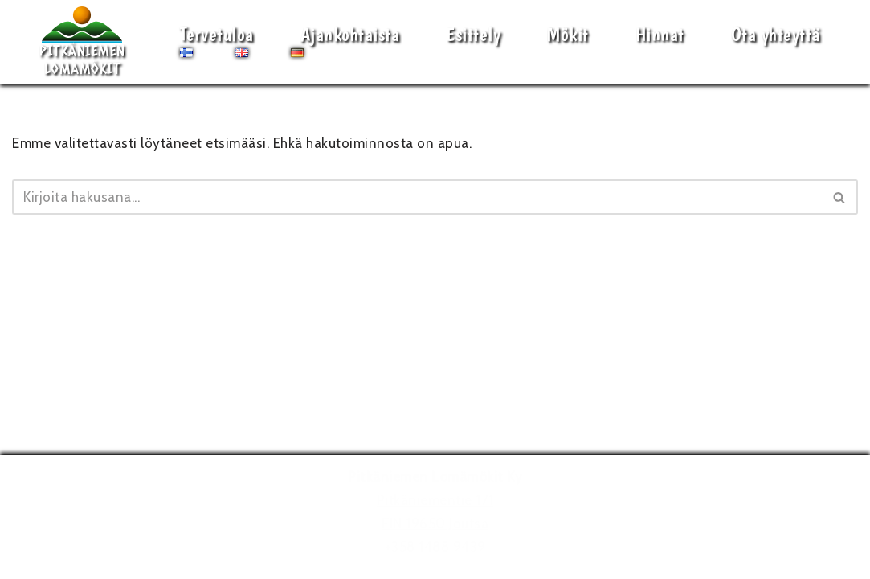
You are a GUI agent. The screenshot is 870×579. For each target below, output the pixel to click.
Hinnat (659, 34)
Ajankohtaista (350, 34)
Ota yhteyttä (776, 34)
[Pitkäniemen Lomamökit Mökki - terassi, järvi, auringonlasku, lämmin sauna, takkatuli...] (82, 41)
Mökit (568, 34)
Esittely (473, 34)
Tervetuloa (217, 34)
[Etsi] (417, 197)
